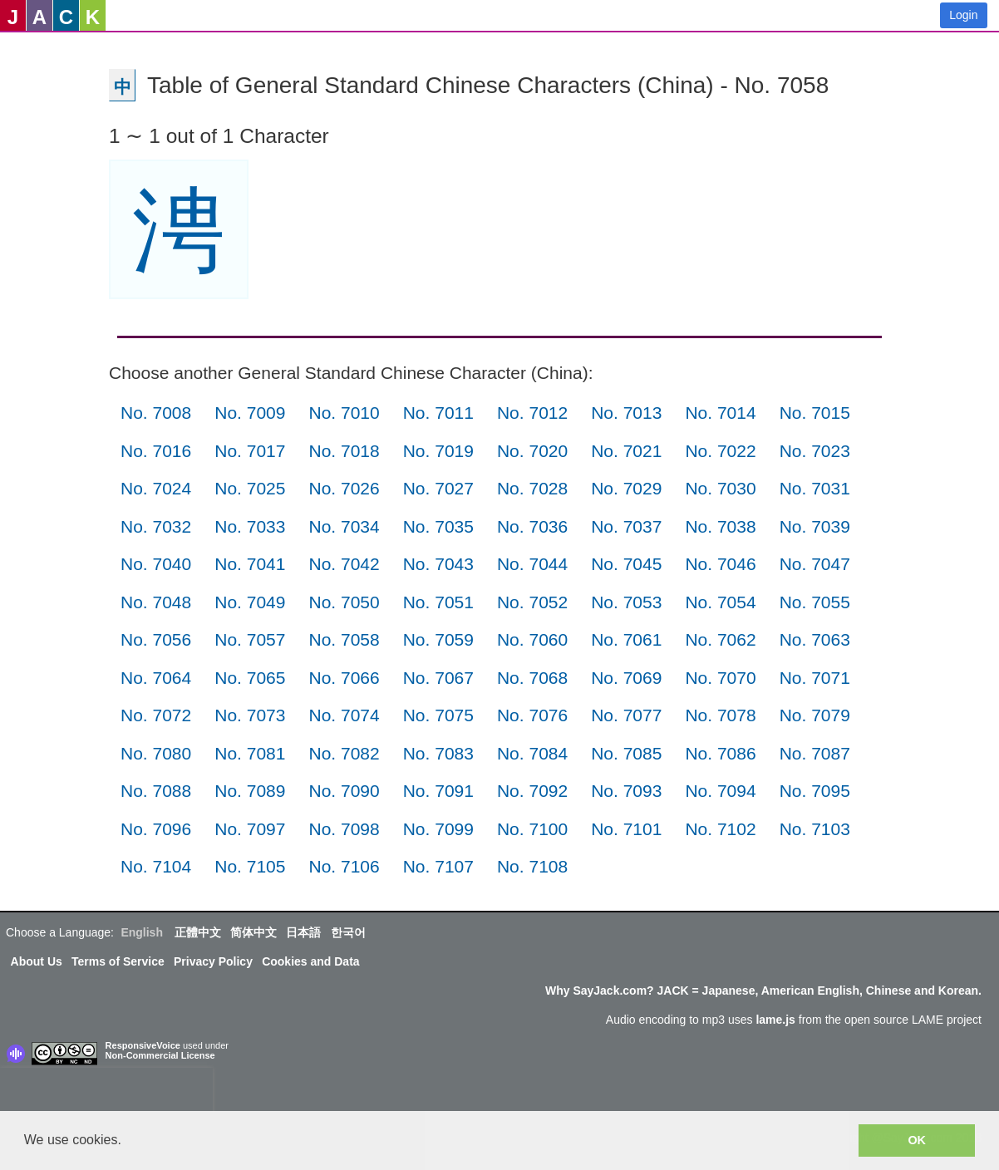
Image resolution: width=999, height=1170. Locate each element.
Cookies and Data (310, 961)
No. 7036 (532, 526)
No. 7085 (626, 753)
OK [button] (917, 1140)
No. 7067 (438, 677)
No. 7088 (156, 790)
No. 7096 (156, 828)
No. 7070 (720, 677)
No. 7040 (156, 563)
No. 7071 (815, 677)
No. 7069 (626, 677)
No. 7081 (249, 753)
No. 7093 (626, 790)
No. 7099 (438, 828)
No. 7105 (249, 866)
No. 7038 (720, 526)
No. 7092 (532, 790)
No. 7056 (156, 639)
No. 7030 (720, 488)
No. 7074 (343, 715)
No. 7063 (815, 639)
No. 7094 (720, 790)
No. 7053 (626, 602)
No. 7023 (815, 450)
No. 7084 (532, 753)
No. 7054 (720, 602)
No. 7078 (720, 715)
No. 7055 (815, 602)
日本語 (303, 932)
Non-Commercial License (160, 1055)
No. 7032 (156, 526)
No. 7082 (343, 753)
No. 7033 (249, 526)
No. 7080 (156, 753)
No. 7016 (156, 450)
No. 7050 (343, 602)
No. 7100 (532, 828)
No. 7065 (249, 677)
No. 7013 (626, 412)
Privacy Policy (213, 961)
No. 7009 (249, 412)
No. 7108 (532, 866)
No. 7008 (156, 412)
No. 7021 (626, 450)
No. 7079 (815, 715)
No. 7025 (249, 488)
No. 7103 (815, 828)
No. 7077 (626, 715)
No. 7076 (532, 715)
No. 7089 (249, 790)
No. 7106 (343, 866)
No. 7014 (720, 412)
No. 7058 (343, 639)
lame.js (775, 1019)
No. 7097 (249, 828)
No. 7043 (438, 563)
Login (963, 15)
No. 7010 (343, 412)
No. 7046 (720, 563)
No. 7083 (438, 753)
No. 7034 (343, 526)
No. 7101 (626, 828)
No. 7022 (720, 450)
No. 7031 (815, 488)
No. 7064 (156, 677)
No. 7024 (156, 488)
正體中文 (198, 932)
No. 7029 (626, 488)
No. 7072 (156, 715)
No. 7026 (343, 488)
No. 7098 (343, 828)
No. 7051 (438, 602)
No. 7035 (438, 526)
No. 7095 (815, 790)
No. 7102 (720, 828)
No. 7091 (438, 790)
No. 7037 (626, 526)
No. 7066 (343, 677)
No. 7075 (438, 715)
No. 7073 (249, 715)
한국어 (348, 932)
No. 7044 (532, 563)
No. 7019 (438, 450)
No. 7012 (532, 412)
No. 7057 (249, 639)
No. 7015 (815, 412)
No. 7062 (720, 639)
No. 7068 (532, 677)
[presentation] (106, 1093)
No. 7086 (720, 753)
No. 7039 (815, 526)
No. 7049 (249, 602)
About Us (36, 961)
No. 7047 (815, 563)
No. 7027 (438, 488)
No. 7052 (532, 602)
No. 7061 (626, 639)
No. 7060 (532, 639)
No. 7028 (532, 488)
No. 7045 (626, 563)
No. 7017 (249, 450)
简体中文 (253, 932)
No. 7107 (438, 866)
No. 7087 (815, 753)
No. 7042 (343, 563)
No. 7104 (156, 866)
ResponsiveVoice (143, 1045)
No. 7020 (532, 450)
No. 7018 (343, 450)
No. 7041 (249, 563)
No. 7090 (343, 790)
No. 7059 (438, 639)
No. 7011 (438, 412)
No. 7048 (156, 602)
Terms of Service (118, 961)
